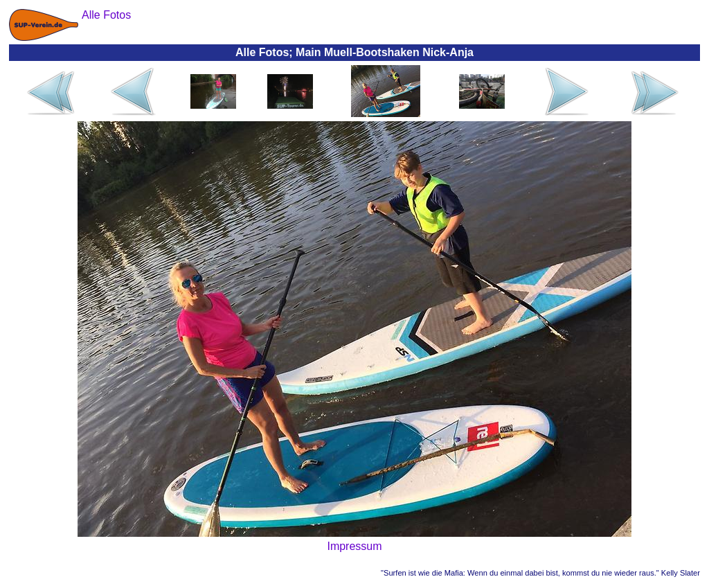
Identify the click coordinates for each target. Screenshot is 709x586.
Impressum (354, 546)
